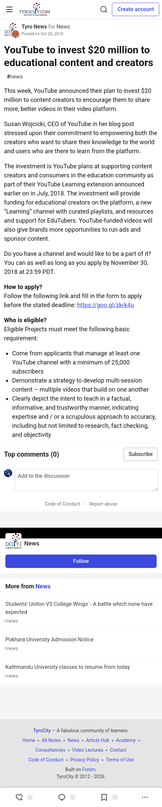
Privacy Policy (84, 759)
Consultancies (50, 750)
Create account (135, 9)
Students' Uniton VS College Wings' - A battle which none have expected (80, 613)
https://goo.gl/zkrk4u (105, 304)
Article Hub (97, 740)
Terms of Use (120, 759)
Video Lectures (87, 750)
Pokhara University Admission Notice (80, 644)
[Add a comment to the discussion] (86, 480)
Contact (118, 750)
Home (28, 740)
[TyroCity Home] (34, 9)
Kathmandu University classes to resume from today (80, 672)
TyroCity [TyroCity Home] (42, 730)
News (63, 26)
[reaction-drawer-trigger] (23, 797)
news (15, 77)
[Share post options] (145, 797)
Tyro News (34, 26)
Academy (125, 740)
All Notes (51, 740)
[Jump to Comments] (66, 797)
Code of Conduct (62, 504)
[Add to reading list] (108, 797)
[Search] (104, 9)
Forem (88, 769)
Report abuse (103, 504)
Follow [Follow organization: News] (81, 561)
